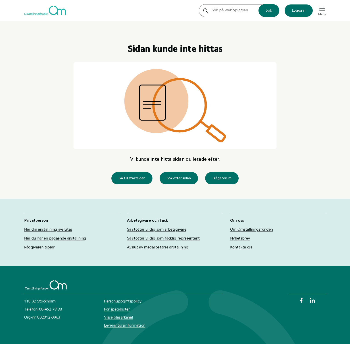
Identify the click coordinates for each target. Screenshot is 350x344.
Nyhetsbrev (240, 239)
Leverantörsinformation (124, 326)
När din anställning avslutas (48, 230)
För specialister (117, 310)
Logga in (299, 11)
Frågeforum (221, 178)
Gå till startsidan (132, 178)
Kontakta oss (241, 248)
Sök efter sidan (179, 178)
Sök (269, 11)
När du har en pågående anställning (55, 239)
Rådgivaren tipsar (39, 248)
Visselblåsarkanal (118, 318)
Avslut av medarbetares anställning (157, 248)
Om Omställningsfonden (251, 230)
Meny (322, 10)
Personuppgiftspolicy (123, 302)
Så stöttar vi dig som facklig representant (163, 239)
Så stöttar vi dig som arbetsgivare (156, 230)
